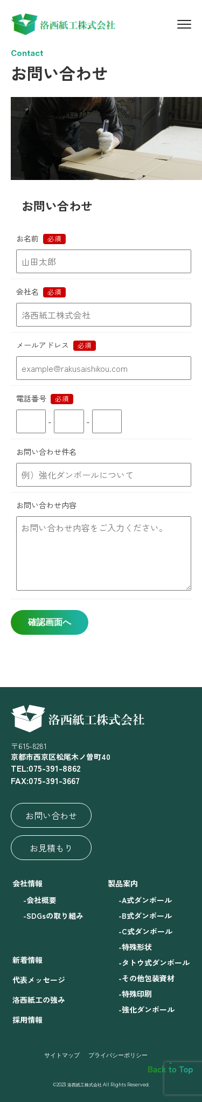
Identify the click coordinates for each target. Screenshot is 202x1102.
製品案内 (123, 883)
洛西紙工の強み (38, 999)
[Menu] (184, 24)
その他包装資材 (148, 978)
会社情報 (27, 883)
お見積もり (51, 847)
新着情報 (27, 959)
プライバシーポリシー (118, 1055)
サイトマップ (62, 1055)
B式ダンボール (147, 915)
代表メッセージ (38, 979)
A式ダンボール (147, 900)
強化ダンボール (148, 1009)
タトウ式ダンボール (156, 962)
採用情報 (27, 1019)
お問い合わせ (51, 815)
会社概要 (41, 900)
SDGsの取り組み (54, 915)
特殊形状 (137, 946)
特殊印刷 (137, 993)
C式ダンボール (147, 931)
